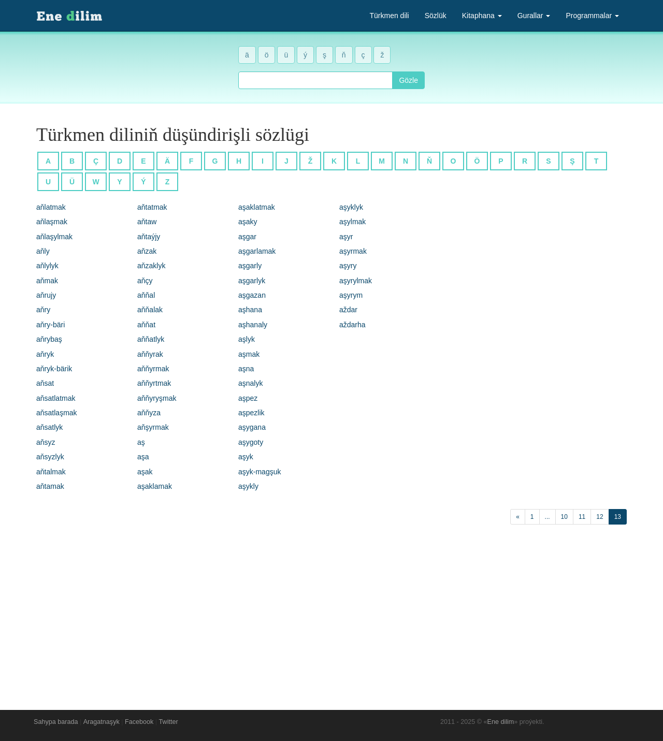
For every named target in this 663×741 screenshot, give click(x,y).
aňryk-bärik (54, 369)
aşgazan (252, 295)
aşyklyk (351, 207)
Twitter (168, 721)
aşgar (247, 237)
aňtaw (146, 221)
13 (617, 516)
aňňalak (150, 310)
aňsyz (45, 442)
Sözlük (435, 15)
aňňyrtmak (154, 383)
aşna (246, 369)
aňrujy (46, 295)
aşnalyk (250, 383)
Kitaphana (482, 15)
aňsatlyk (49, 427)
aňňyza (149, 413)
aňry (43, 310)
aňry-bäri (50, 325)
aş (141, 442)
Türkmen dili (389, 15)
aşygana (252, 427)
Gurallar (534, 15)
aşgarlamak (257, 251)
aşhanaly (252, 325)
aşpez (247, 398)
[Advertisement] (331, 614)
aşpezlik (251, 413)
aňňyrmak (153, 369)
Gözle (408, 80)
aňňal (146, 295)
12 (599, 516)
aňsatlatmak (55, 398)
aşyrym (351, 295)
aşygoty (250, 442)
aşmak (249, 354)
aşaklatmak (256, 207)
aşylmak (352, 221)
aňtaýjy (148, 237)
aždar (348, 310)
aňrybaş (49, 339)
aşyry (347, 265)
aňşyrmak (153, 427)
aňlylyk (47, 265)
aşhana (250, 310)
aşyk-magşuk (259, 472)
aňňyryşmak (156, 398)
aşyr (346, 237)
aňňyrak (150, 354)
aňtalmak (51, 472)
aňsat (45, 383)
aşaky (247, 221)
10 (564, 516)
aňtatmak (152, 207)
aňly (43, 251)
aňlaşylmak (54, 237)
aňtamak (50, 486)
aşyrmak (353, 251)
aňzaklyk (151, 265)
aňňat (146, 325)
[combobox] (315, 80)
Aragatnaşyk (101, 721)
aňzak (146, 251)
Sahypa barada (56, 721)
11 (582, 516)
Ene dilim (500, 721)
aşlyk (246, 339)
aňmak (47, 281)
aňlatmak (51, 207)
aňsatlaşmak (56, 413)
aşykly (248, 486)
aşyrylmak (355, 281)
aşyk (245, 457)
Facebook (139, 721)
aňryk (45, 354)
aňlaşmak (51, 221)
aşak (145, 472)
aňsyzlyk (50, 457)
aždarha (352, 325)
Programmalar (592, 15)
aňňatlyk (150, 339)
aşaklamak (154, 486)
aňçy (145, 281)
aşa (143, 457)
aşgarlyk (251, 281)
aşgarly (250, 265)
